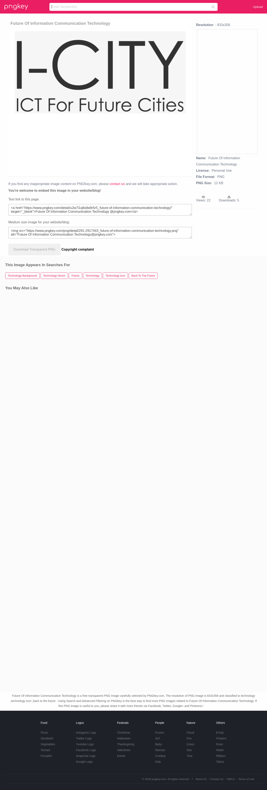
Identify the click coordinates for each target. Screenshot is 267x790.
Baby (158, 744)
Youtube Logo (85, 744)
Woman (160, 750)
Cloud (190, 732)
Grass (190, 744)
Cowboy (160, 756)
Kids (158, 761)
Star (189, 750)
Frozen (159, 732)
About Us (201, 779)
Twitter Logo (84, 738)
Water (220, 750)
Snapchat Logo (86, 756)
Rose (219, 744)
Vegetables (48, 744)
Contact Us (216, 779)
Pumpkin (46, 756)
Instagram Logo (86, 732)
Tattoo (220, 761)
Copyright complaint (78, 249)
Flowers (221, 738)
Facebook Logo (86, 750)
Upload (258, 7)
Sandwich (47, 738)
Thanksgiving (125, 744)
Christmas (123, 732)
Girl (157, 738)
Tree (189, 756)
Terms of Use (246, 779)
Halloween (124, 738)
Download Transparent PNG (34, 249)
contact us (117, 184)
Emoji (219, 732)
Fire (188, 738)
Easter (121, 756)
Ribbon (220, 756)
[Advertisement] (100, 145)
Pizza (44, 732)
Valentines (123, 750)
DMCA (231, 779)
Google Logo (84, 761)
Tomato (45, 750)
